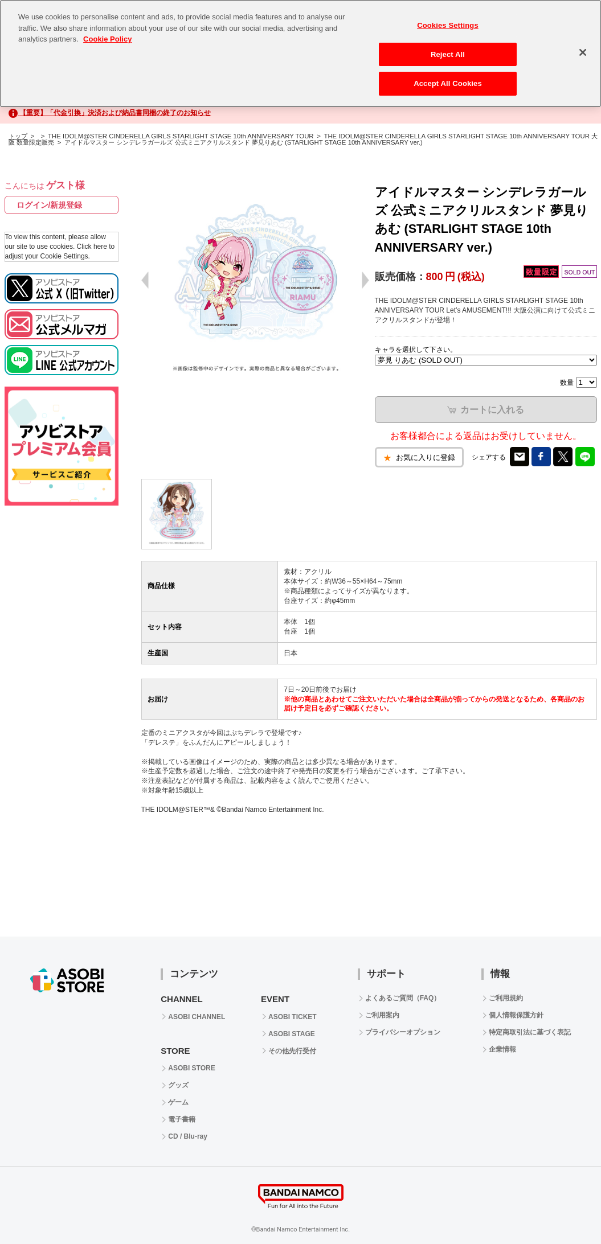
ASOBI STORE (191, 1068)
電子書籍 (181, 1119)
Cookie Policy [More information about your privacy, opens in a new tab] (107, 39)
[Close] (582, 52)
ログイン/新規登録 (50, 205)
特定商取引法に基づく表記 (530, 1032)
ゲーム (178, 1102)
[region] (300, 53)
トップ (18, 136)
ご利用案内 (382, 1015)
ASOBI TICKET (292, 1017)
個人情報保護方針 (516, 1015)
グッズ (178, 1085)
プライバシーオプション (402, 1032)
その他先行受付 (292, 1051)
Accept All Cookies (448, 83)
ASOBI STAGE (291, 1034)
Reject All (448, 54)
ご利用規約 (506, 998)
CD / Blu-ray (187, 1136)
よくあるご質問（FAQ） (403, 998)
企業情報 (502, 1049)
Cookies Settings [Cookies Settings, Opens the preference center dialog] (448, 25)
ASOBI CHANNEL (196, 1017)
